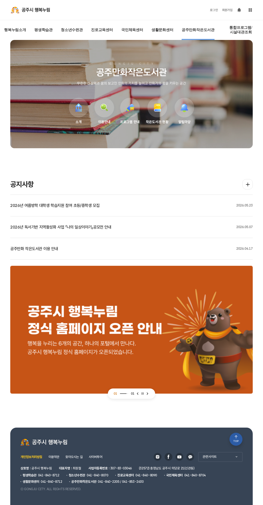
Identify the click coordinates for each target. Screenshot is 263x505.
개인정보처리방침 (31, 457)
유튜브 (179, 457)
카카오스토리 (190, 457)
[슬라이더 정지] (142, 404)
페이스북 (168, 457)
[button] (137, 404)
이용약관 (53, 457)
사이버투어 (95, 457)
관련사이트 (220, 457)
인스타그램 (157, 457)
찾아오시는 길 (73, 457)
